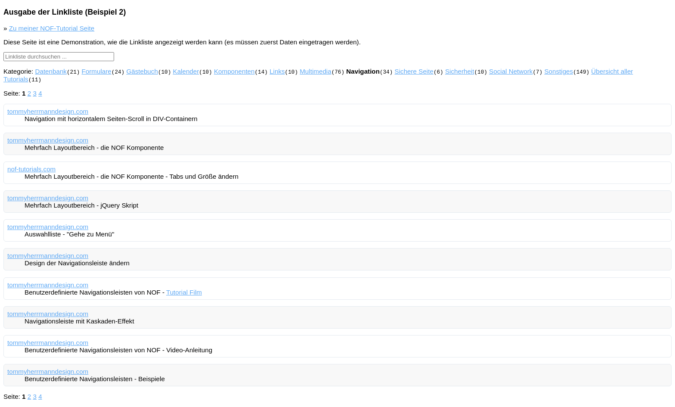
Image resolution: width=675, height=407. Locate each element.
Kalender (186, 71)
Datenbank (50, 71)
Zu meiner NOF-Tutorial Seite (52, 28)
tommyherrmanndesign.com (47, 111)
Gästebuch (142, 71)
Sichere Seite (413, 71)
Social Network (511, 71)
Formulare (96, 71)
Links (277, 71)
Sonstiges (558, 71)
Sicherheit (459, 71)
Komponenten (234, 71)
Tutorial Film (184, 292)
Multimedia (315, 71)
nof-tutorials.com (31, 169)
